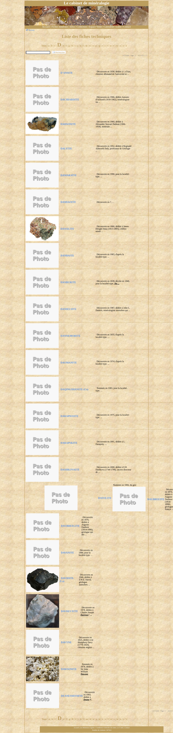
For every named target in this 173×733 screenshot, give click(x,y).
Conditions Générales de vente (106, 728)
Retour (30, 30)
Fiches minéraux (60, 26)
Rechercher (59, 52)
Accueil (46, 26)
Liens (118, 26)
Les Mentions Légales (87, 728)
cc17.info (120, 728)
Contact (127, 26)
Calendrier (109, 26)
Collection (82, 26)
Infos (72, 26)
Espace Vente (95, 26)
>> (146, 55)
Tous (43, 45)
